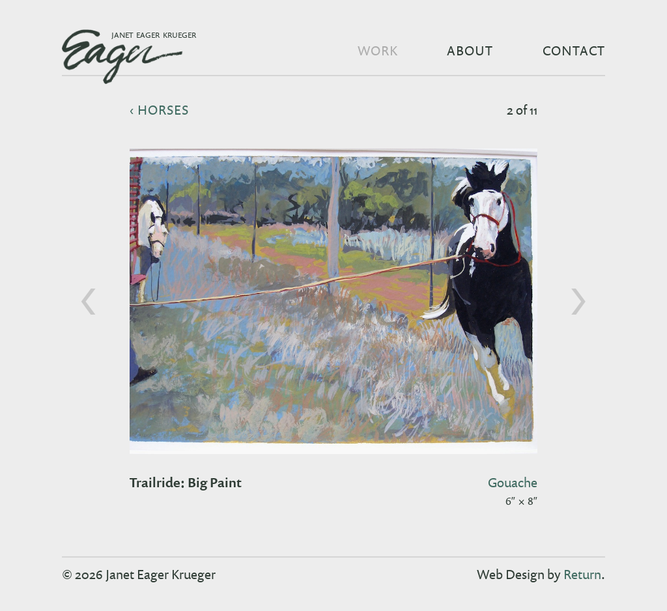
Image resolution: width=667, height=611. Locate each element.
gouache (512, 482)
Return (582, 574)
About (470, 50)
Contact (574, 50)
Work (378, 50)
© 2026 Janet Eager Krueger (139, 574)
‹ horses (159, 109)
